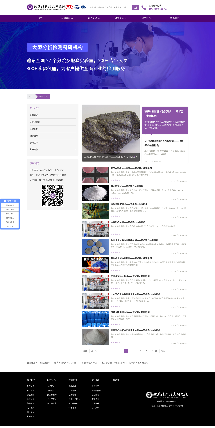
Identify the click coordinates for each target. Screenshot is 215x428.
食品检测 (30, 395)
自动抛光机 (45, 362)
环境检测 (30, 399)
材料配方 (51, 391)
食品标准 (72, 386)
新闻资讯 (53, 115)
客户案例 (53, 149)
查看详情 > (115, 181)
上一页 (94, 351)
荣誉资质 (53, 136)
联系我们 (174, 18)
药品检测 (30, 403)
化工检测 (30, 386)
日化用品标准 (74, 399)
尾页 (163, 351)
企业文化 (53, 129)
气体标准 (72, 408)
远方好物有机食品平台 (65, 362)
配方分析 (92, 18)
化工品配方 (52, 403)
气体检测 (30, 408)
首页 (40, 18)
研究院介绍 (53, 122)
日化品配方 (52, 399)
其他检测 (30, 417)
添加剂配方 (52, 395)
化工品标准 (73, 403)
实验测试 (30, 412)
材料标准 (72, 391)
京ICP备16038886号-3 (123, 427)
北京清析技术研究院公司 (113, 362)
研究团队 (53, 143)
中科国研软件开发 (88, 362)
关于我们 (146, 18)
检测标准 (119, 18)
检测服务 (65, 18)
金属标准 (72, 395)
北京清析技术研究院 (138, 362)
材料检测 (30, 391)
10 (146, 351)
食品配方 (51, 386)
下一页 (154, 351)
